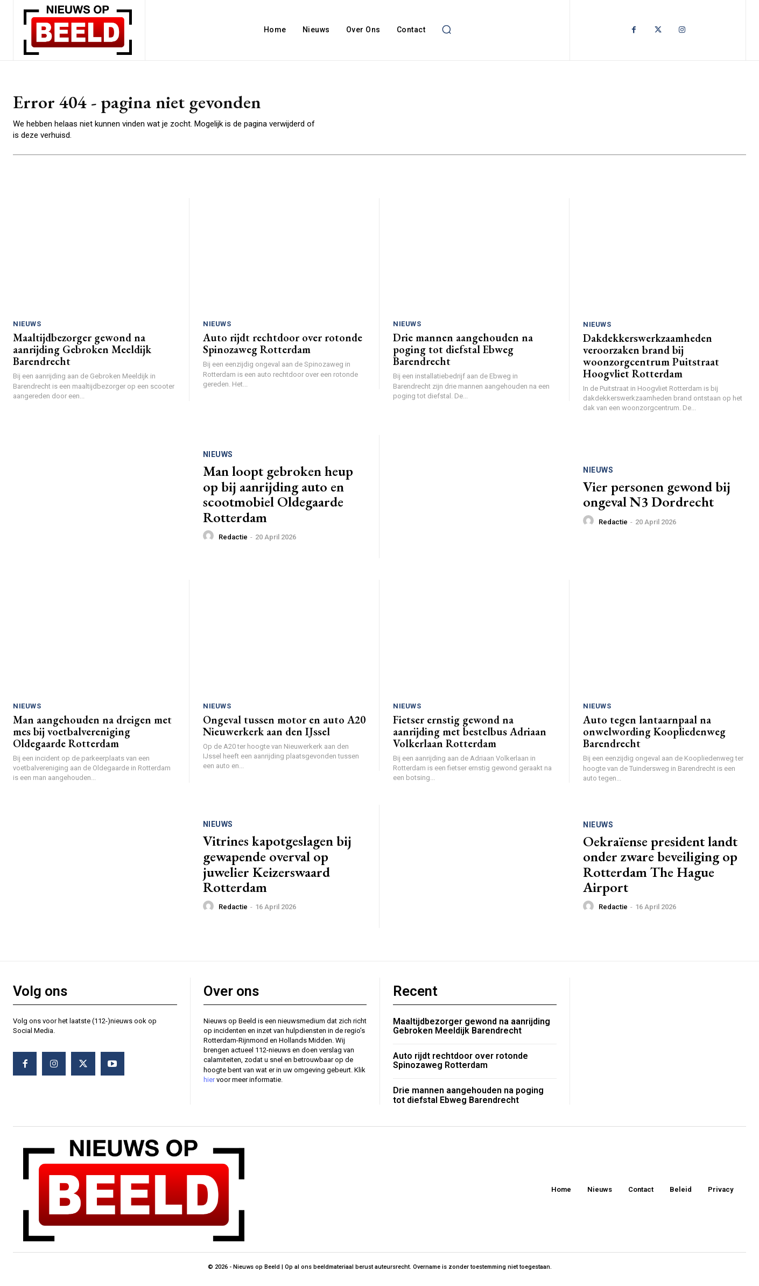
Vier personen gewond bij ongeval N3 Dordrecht (656, 499)
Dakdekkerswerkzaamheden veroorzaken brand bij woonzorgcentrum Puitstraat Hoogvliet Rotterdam (651, 360)
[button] (446, 29)
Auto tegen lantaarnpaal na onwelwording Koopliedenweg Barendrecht (654, 736)
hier (209, 1084)
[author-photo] (210, 541)
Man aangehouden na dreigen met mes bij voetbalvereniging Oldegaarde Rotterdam (92, 736)
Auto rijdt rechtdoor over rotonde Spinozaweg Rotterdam (282, 348)
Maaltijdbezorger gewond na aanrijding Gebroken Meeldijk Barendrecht (82, 354)
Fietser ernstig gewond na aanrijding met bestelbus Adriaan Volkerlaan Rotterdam (469, 736)
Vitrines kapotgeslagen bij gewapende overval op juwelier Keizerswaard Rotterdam (277, 869)
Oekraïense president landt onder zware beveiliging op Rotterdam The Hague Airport (660, 869)
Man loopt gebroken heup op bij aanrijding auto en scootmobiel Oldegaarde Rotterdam (278, 499)
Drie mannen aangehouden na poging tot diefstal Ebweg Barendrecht (463, 354)
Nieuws (27, 328)
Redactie (233, 541)
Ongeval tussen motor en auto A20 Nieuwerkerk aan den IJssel (284, 730)
